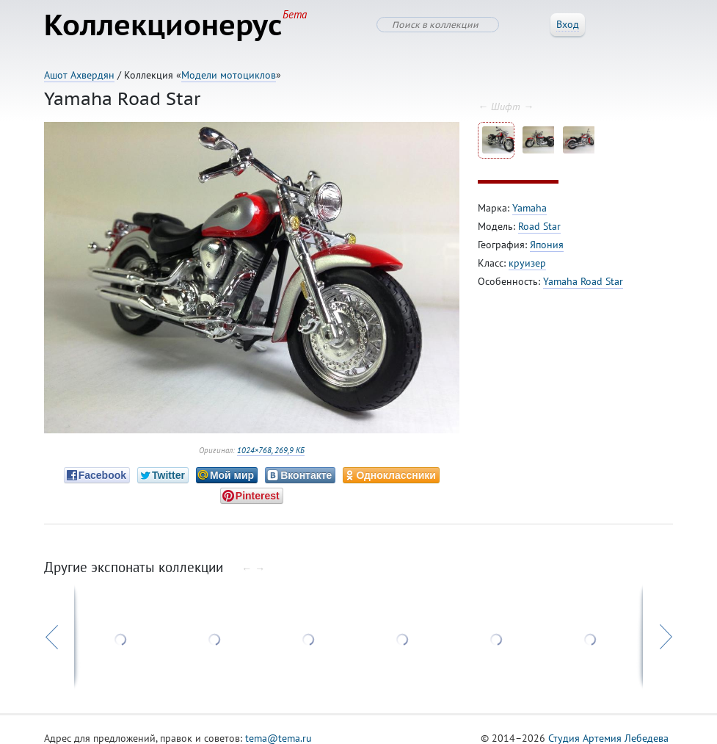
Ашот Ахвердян (79, 75)
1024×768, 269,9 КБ (271, 450)
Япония (547, 244)
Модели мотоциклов (228, 75)
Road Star (539, 226)
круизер (527, 263)
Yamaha (529, 207)
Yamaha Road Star (583, 281)
